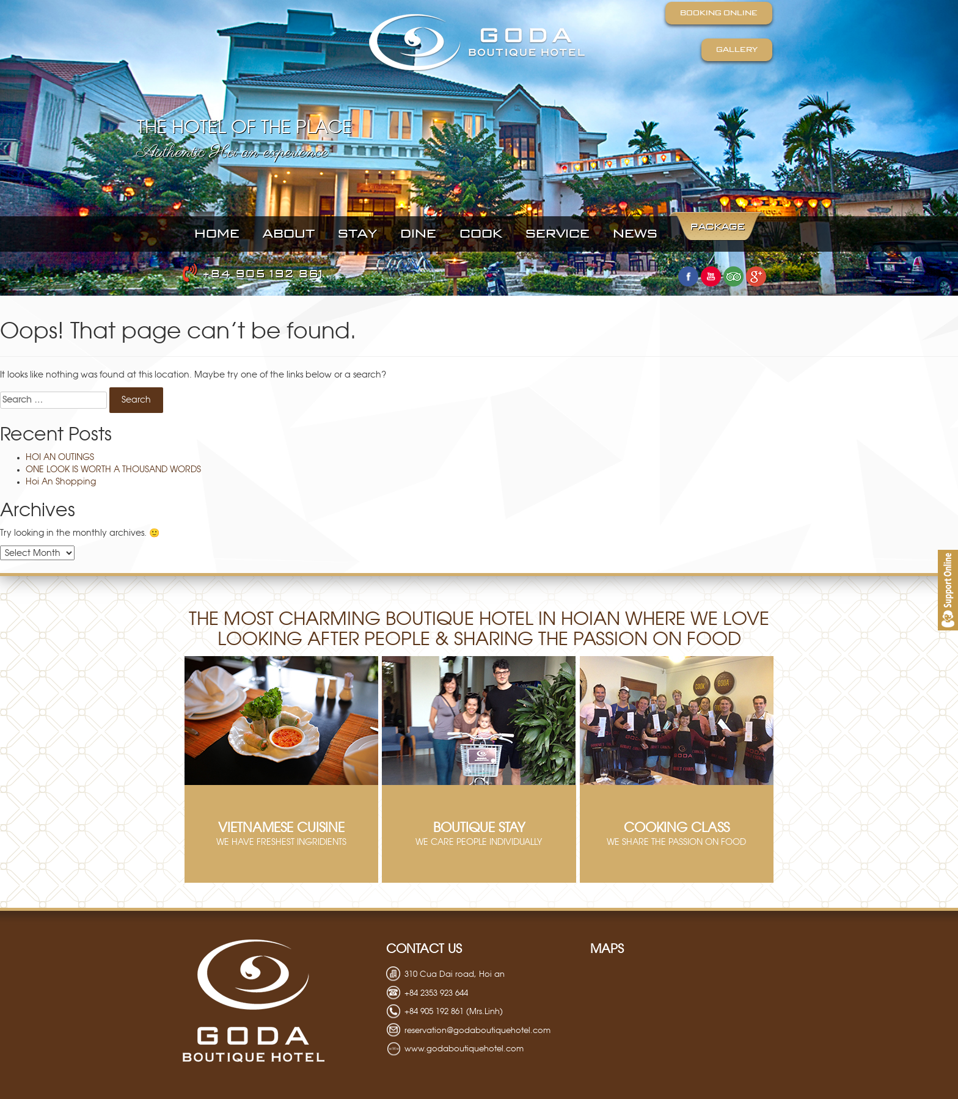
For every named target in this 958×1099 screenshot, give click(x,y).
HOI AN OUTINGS (60, 457)
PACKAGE (717, 227)
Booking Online (719, 12)
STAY (357, 234)
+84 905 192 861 (253, 274)
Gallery (737, 49)
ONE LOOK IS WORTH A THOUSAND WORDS (113, 470)
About (289, 234)
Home (217, 234)
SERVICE (557, 234)
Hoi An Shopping (61, 482)
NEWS (635, 234)
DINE (418, 234)
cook (480, 234)
